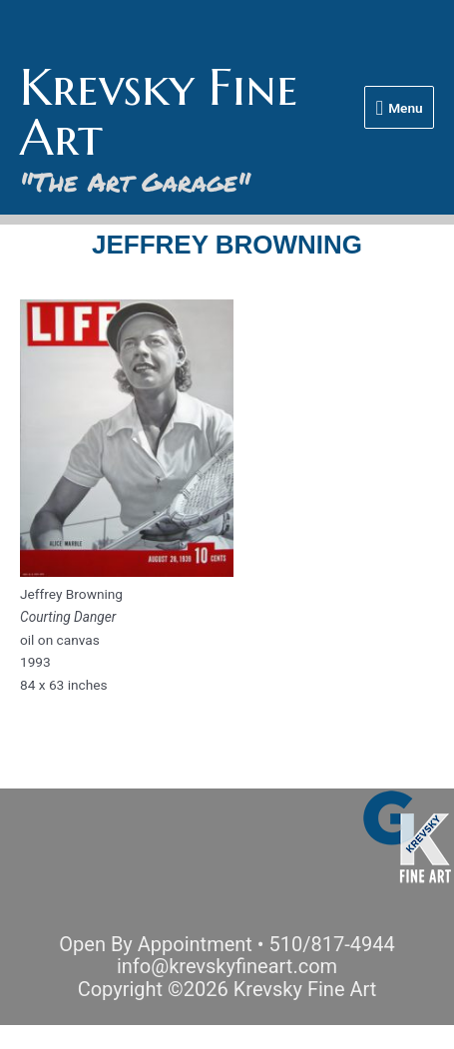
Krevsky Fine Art (159, 112)
